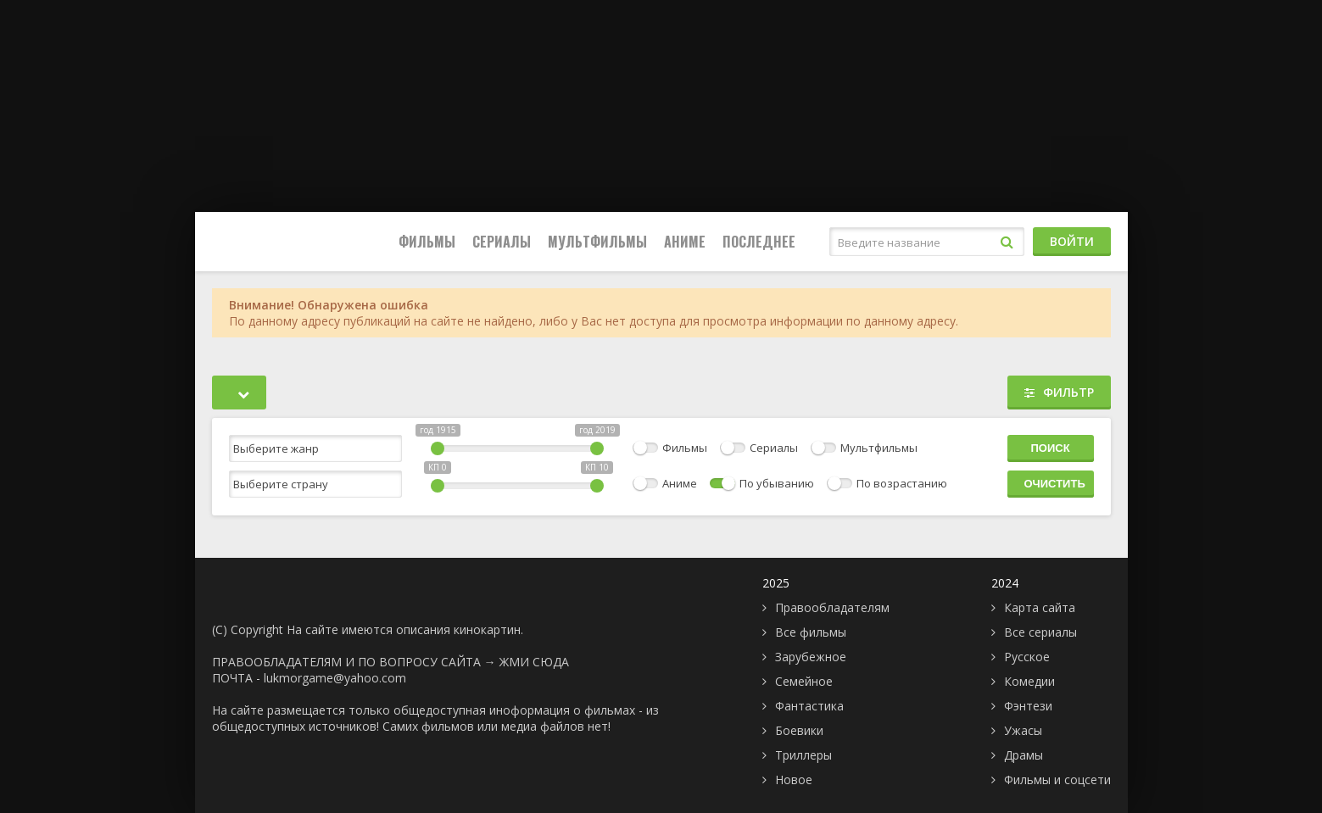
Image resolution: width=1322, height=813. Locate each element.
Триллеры (803, 755)
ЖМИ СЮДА (534, 662)
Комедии (1029, 681)
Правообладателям (832, 607)
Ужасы (1023, 730)
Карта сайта (1039, 607)
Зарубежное (810, 657)
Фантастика (809, 706)
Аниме (685, 241)
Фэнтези (1028, 706)
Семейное (804, 681)
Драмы (1023, 755)
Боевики (799, 730)
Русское (1027, 657)
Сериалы (501, 241)
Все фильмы (810, 632)
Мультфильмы (597, 241)
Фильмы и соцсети (1057, 779)
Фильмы (427, 241)
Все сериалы (1040, 632)
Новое (793, 779)
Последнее (758, 241)
